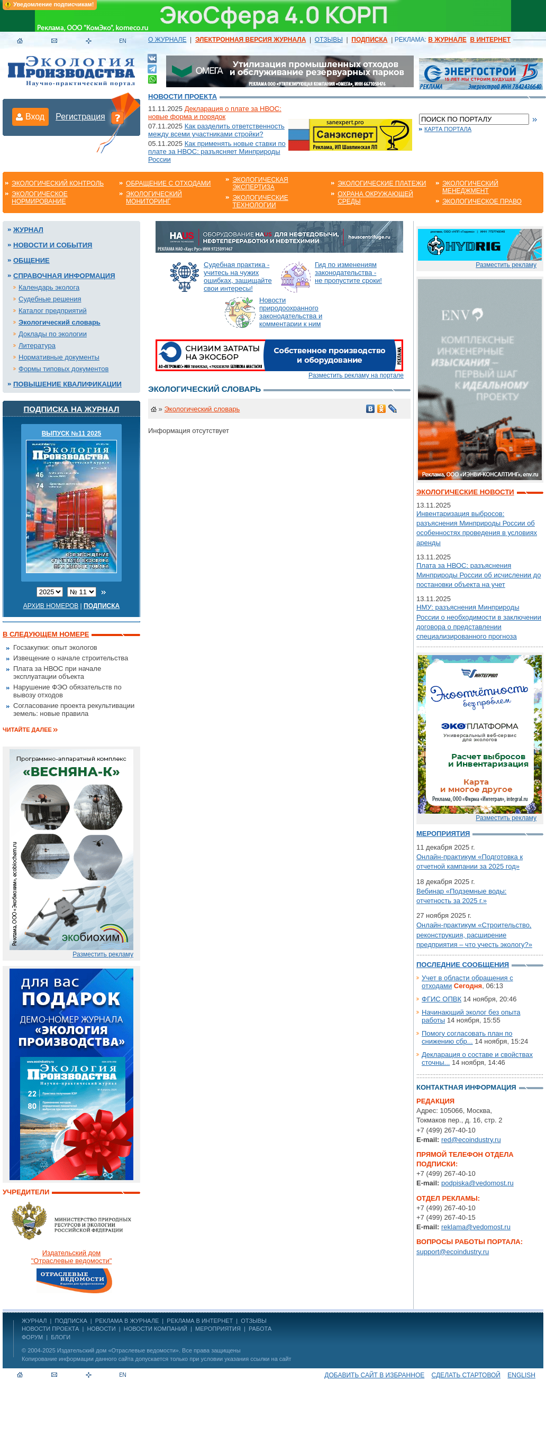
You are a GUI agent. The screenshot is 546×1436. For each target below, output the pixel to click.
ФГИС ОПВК (441, 999)
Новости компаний (155, 1328)
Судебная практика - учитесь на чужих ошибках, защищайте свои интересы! (238, 276)
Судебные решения (50, 299)
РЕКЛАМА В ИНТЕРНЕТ (200, 1321)
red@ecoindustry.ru (471, 1140)
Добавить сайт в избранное (374, 1375)
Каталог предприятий (53, 311)
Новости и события (52, 245)
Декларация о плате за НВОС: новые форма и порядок (214, 113)
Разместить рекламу (102, 954)
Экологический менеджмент (470, 187)
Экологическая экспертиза (260, 183)
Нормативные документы (59, 357)
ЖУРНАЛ (34, 1321)
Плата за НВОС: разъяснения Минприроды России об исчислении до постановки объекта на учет (478, 574)
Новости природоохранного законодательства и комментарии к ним (290, 312)
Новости (101, 1328)
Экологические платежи (382, 183)
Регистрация (80, 116)
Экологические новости (465, 492)
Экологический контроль (58, 183)
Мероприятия (443, 833)
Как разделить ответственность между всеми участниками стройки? (216, 130)
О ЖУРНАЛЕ (167, 39)
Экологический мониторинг (154, 197)
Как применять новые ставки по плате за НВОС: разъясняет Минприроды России (217, 151)
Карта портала (447, 129)
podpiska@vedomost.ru (477, 1183)
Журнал (28, 230)
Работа (260, 1328)
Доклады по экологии (53, 334)
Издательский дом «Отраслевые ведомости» (118, 1350)
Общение (31, 260)
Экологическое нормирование (40, 197)
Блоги (60, 1337)
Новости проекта (182, 96)
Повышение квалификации (67, 384)
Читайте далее (27, 729)
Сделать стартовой (466, 1375)
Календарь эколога (49, 287)
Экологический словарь (60, 322)
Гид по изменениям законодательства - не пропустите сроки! (348, 272)
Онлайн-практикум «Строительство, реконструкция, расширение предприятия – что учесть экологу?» (474, 934)
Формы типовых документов (63, 369)
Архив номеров (51, 606)
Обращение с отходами (168, 183)
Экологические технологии (260, 201)
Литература (37, 345)
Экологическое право (482, 201)
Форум (32, 1337)
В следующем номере (46, 634)
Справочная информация (64, 276)
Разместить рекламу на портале (356, 375)
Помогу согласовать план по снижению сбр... (467, 1037)
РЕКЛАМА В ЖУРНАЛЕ (127, 1321)
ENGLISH (521, 1375)
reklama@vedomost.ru (476, 1227)
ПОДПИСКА (71, 1321)
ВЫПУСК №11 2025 (72, 433)
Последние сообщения (462, 965)
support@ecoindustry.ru (452, 1252)
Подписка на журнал (72, 408)
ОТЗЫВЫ (329, 39)
